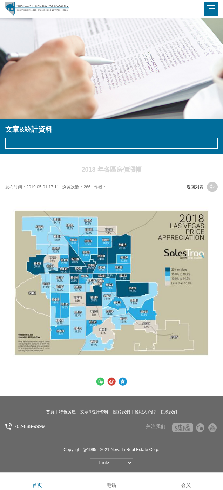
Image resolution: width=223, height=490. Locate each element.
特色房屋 (67, 411)
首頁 (50, 411)
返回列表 (202, 187)
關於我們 (121, 411)
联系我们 (168, 411)
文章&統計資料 (94, 411)
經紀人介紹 (145, 411)
